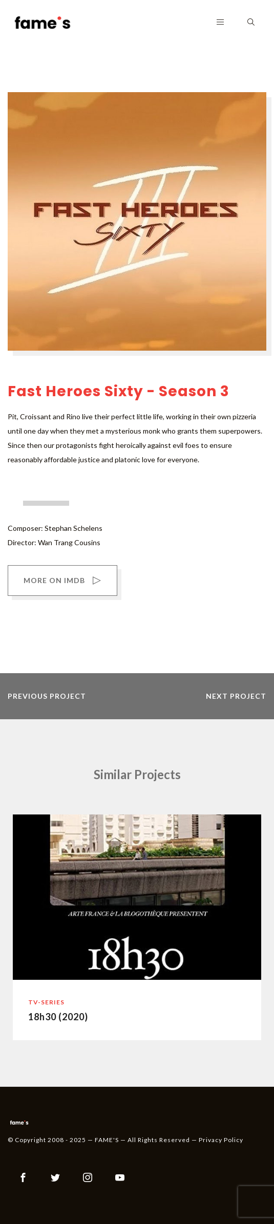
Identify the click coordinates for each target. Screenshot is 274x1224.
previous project (47, 696)
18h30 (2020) (58, 1016)
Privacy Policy (221, 1140)
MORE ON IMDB (62, 581)
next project (236, 696)
